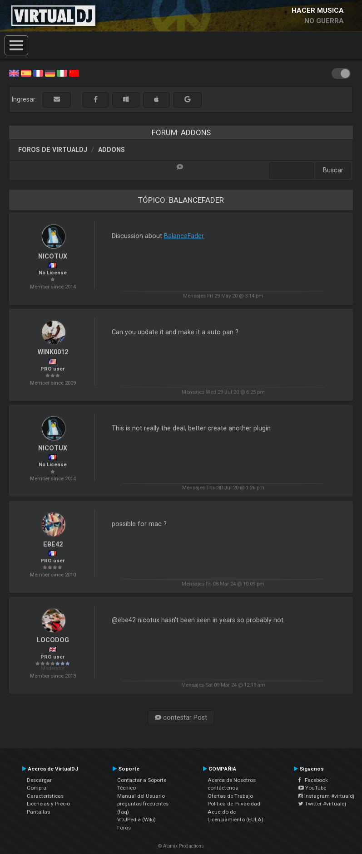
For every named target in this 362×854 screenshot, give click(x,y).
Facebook (313, 780)
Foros (124, 828)
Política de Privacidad (234, 803)
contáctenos (223, 788)
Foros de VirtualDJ (52, 149)
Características (45, 796)
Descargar (39, 780)
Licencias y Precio (48, 803)
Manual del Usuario (141, 796)
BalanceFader (184, 235)
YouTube (312, 788)
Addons (111, 149)
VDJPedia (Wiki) (136, 819)
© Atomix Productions (181, 846)
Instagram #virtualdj (326, 796)
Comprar (37, 788)
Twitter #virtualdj (322, 803)
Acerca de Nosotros (232, 780)
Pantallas (38, 812)
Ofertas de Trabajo (230, 796)
